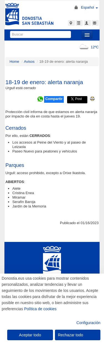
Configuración (88, 323)
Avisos (29, 61)
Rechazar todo (70, 335)
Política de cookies (40, 309)
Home (14, 61)
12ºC (88, 47)
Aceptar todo (30, 335)
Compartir (53, 99)
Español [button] (89, 7)
